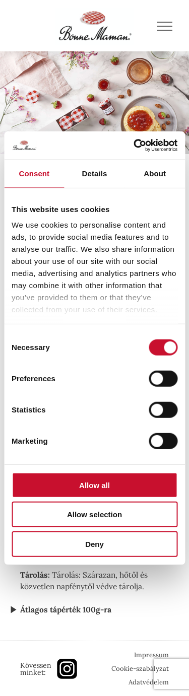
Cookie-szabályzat (140, 668)
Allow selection (94, 514)
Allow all (94, 484)
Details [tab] (94, 173)
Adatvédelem (149, 682)
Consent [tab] (34, 173)
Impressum (151, 655)
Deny (94, 543)
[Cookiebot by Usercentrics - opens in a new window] (134, 145)
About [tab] (155, 173)
